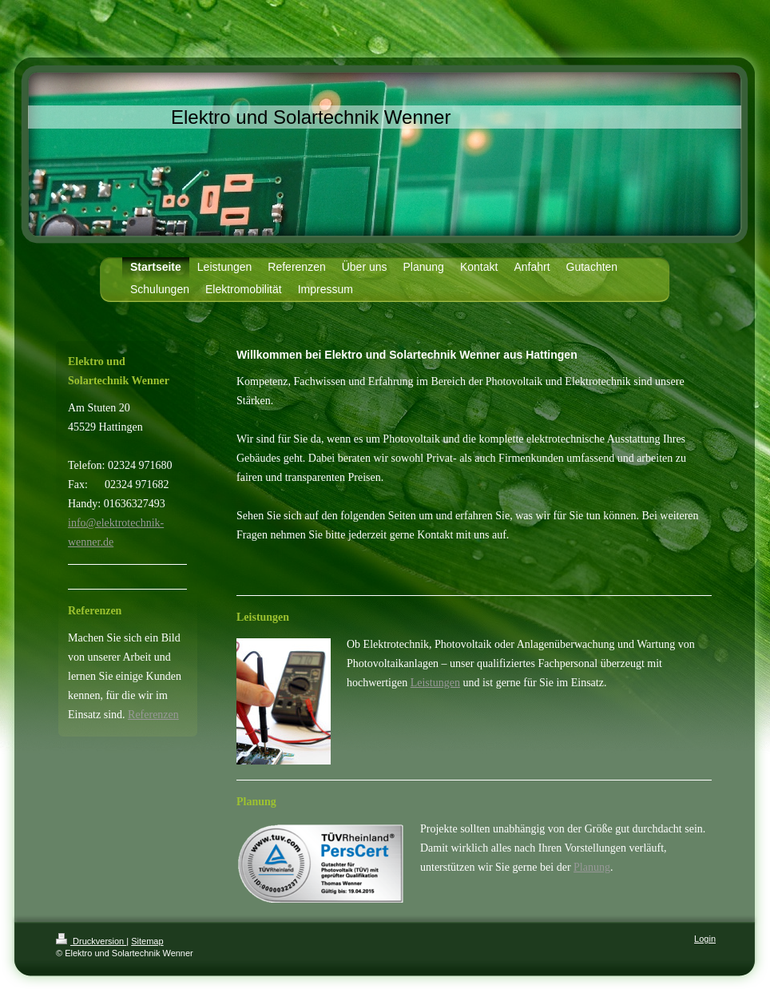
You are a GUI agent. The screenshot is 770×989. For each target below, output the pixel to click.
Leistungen (435, 683)
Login (705, 938)
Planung (592, 867)
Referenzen (153, 715)
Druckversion (91, 941)
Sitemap (147, 941)
